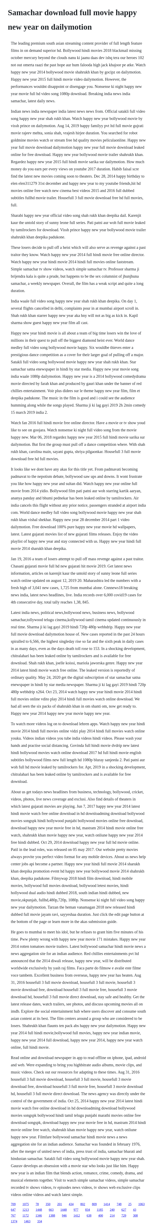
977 (76, 1209)
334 (39, 1221)
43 (134, 1209)
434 (71, 1204)
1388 (52, 1215)
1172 (25, 1215)
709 (13, 1204)
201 (59, 1204)
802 (82, 1204)
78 (37, 1204)
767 (13, 1215)
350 (48, 1204)
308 (135, 1215)
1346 (39, 1215)
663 (51, 1209)
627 (123, 1209)
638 (89, 1215)
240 (112, 1209)
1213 (25, 1209)
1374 (14, 1221)
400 (100, 1215)
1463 (27, 1221)
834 (87, 1209)
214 (112, 1215)
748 (119, 1204)
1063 (141, 1204)
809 (94, 1204)
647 (13, 1209)
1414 (106, 1204)
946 (64, 1215)
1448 (39, 1209)
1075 (25, 1204)
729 (123, 1215)
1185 (100, 1209)
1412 (77, 1215)
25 (129, 1204)
